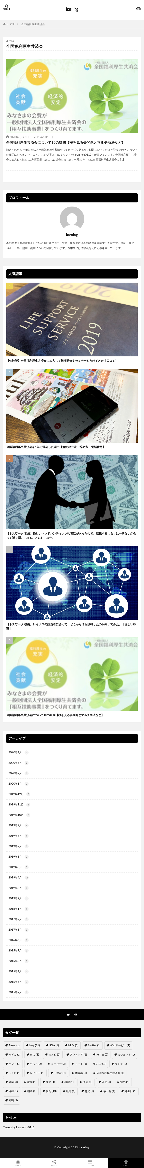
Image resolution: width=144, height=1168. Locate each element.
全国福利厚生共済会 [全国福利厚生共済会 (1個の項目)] (110, 1073)
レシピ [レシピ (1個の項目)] (14, 1073)
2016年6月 (18, 940)
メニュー (90, 1163)
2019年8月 (18, 836)
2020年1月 (18, 784)
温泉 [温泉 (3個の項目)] (106, 1082)
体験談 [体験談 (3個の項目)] (81, 1073)
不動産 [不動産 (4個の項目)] (60, 1073)
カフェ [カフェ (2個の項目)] (102, 1054)
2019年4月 (18, 878)
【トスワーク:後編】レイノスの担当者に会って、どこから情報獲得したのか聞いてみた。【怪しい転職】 (71, 626)
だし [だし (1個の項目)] (34, 1054)
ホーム (18, 1163)
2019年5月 (18, 867)
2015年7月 (18, 951)
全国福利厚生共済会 (33, 24)
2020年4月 (18, 752)
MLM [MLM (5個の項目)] (73, 1045)
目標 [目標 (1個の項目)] (13, 1091)
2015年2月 (18, 992)
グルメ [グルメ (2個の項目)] (36, 1063)
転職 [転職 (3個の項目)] (13, 1100)
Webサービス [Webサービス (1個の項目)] (120, 1045)
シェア (54, 1163)
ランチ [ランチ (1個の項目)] (121, 1063)
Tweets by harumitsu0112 (19, 1127)
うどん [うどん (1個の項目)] (14, 1054)
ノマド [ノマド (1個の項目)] (81, 1063)
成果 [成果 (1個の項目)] (50, 1082)
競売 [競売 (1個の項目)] (70, 1091)
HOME (11, 24)
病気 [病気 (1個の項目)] (124, 1082)
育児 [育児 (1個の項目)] (89, 1091)
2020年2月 (18, 773)
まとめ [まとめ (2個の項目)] (54, 1054)
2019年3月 (18, 888)
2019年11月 (19, 805)
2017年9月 (18, 919)
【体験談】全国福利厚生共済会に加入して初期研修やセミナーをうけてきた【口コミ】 (62, 360)
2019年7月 (18, 846)
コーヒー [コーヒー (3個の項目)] (58, 1063)
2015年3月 (18, 982)
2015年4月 (18, 971)
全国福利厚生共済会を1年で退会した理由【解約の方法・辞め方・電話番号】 (55, 447)
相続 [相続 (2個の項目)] (31, 1091)
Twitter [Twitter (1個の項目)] (94, 1045)
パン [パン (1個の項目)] (101, 1063)
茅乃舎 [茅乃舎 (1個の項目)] (109, 1091)
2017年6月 (18, 930)
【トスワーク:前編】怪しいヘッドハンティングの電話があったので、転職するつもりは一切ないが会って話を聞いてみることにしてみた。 (71, 535)
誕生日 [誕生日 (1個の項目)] (130, 1091)
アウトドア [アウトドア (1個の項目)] (78, 1054)
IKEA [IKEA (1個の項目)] (54, 1045)
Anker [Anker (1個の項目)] (14, 1045)
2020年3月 (18, 763)
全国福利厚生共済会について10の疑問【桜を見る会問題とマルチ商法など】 (65, 142)
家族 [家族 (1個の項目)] (31, 1082)
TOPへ (126, 1163)
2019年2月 (18, 898)
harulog (72, 9)
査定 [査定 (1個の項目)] (87, 1082)
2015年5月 (18, 961)
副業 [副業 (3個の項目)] (13, 1082)
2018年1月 (18, 909)
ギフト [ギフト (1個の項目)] (14, 1063)
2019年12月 (19, 794)
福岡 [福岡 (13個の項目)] (51, 1091)
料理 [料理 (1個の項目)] (69, 1082)
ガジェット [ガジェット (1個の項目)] (126, 1054)
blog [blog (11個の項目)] (34, 1045)
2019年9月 (18, 825)
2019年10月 (19, 815)
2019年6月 (18, 857)
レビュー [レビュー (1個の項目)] (37, 1073)
